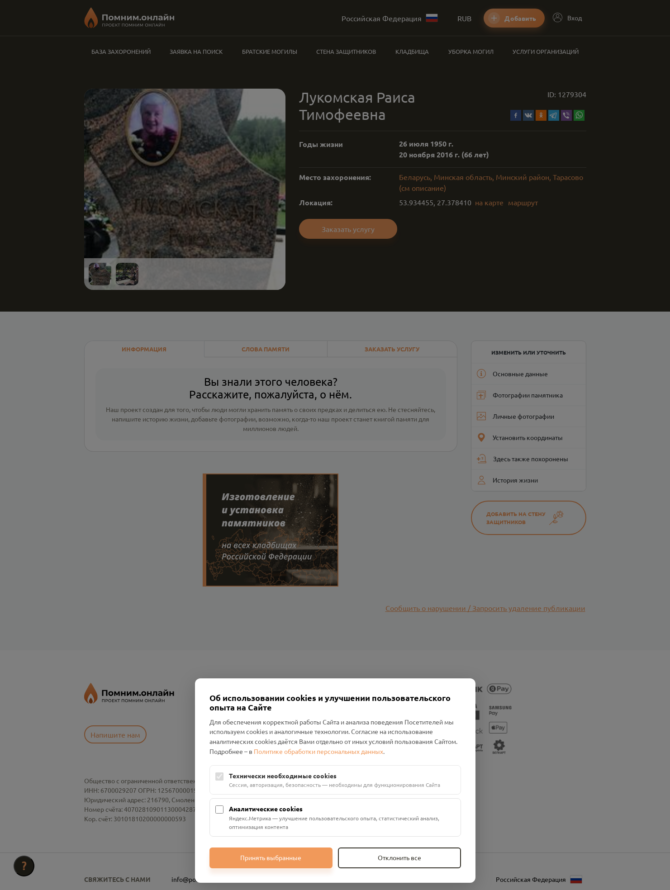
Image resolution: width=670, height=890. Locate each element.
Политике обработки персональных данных (318, 751)
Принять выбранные (270, 857)
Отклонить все (399, 857)
